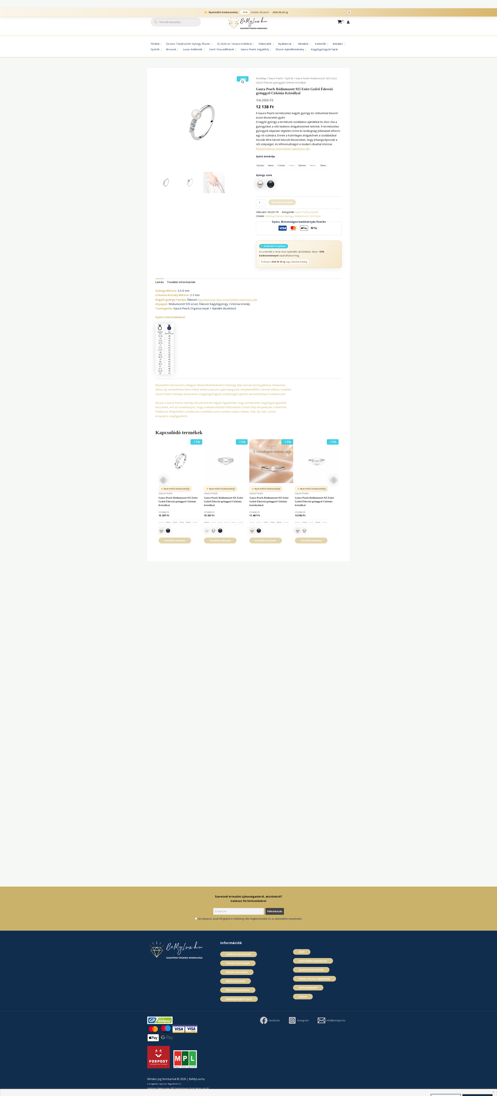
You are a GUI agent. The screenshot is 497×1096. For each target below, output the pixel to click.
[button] (243, 82)
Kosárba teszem (282, 202)
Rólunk (303, 996)
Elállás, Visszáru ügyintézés (314, 978)
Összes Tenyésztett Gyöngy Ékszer (188, 43)
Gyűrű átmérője (265, 156)
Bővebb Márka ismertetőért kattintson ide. (283, 149)
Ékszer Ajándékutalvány (290, 49)
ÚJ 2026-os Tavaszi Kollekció (234, 43)
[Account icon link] (348, 22)
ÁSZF (302, 951)
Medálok (303, 43)
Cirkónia (269, 216)
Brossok (171, 49)
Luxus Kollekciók (192, 49)
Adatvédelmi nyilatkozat (313, 960)
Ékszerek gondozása (238, 989)
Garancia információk (311, 969)
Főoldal (155, 43)
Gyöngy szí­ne (264, 175)
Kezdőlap (261, 78)
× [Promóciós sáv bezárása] (349, 4)
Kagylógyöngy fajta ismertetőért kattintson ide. (227, 299)
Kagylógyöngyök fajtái (324, 49)
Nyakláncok (284, 43)
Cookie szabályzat (295, 1089)
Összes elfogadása (477, 1089)
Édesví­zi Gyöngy (284, 216)
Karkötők (320, 43)
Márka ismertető (235, 981)
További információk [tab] (181, 282)
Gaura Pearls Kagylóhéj (255, 49)
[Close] (493, 1083)
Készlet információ (237, 972)
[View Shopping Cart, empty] (339, 22)
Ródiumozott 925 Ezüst (307, 216)
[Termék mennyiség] (261, 202)
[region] (248, 1088)
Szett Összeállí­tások (221, 49)
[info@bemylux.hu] (330, 1028)
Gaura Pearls (276, 78)
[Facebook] (304, 1020)
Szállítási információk (238, 954)
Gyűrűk (155, 49)
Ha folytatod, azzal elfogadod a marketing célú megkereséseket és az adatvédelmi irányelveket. (250, 918)
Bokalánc (338, 43)
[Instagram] (334, 1020)
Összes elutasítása (446, 1089)
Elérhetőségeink (308, 987)
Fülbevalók (265, 43)
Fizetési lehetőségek (238, 963)
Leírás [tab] (159, 282)
